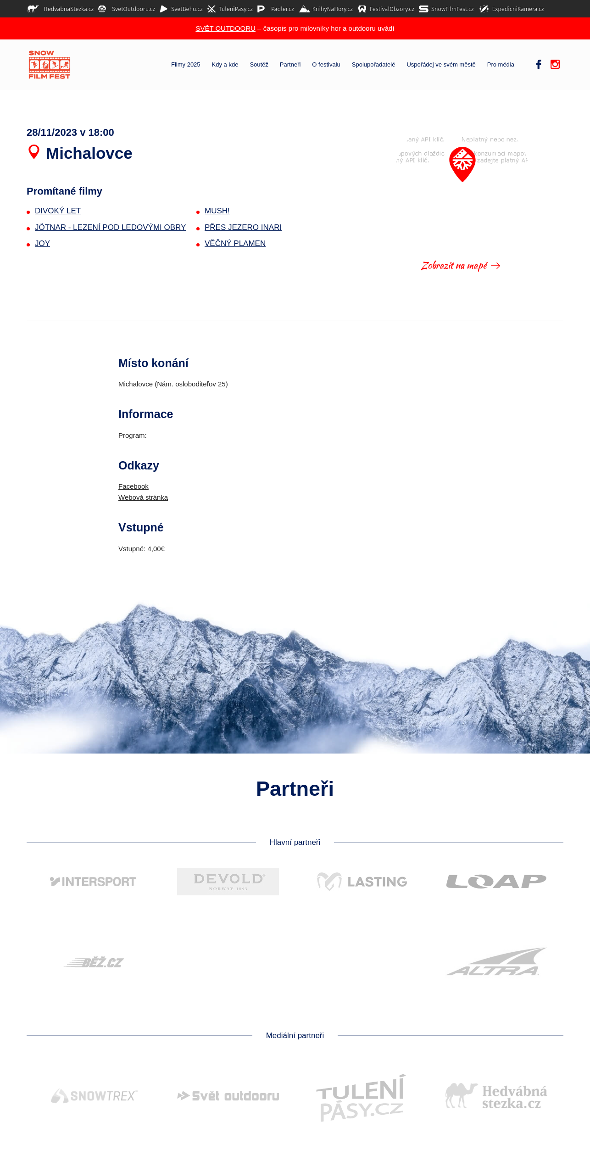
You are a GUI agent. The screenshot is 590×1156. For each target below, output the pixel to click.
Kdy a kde (225, 64)
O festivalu (326, 64)
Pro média (500, 64)
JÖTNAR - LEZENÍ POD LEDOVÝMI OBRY (110, 227)
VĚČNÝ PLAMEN (235, 243)
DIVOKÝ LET (58, 211)
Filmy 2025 (185, 64)
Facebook (133, 486)
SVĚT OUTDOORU (225, 28)
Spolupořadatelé (373, 64)
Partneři (290, 64)
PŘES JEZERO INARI (243, 227)
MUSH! (217, 211)
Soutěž (259, 64)
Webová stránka (143, 497)
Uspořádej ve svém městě (440, 64)
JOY (42, 243)
